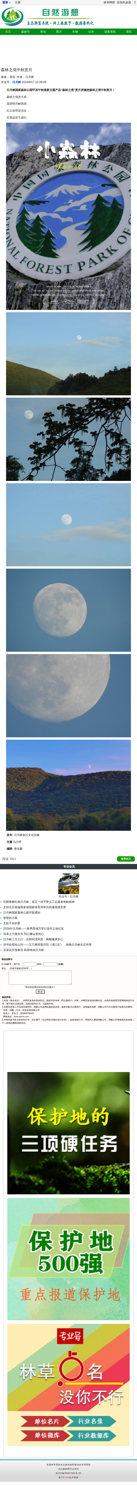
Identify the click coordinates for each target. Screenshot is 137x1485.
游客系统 (110, 31)
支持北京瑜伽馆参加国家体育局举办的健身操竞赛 (34, 907)
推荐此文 (126, 859)
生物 (75, 31)
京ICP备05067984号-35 (68, 1473)
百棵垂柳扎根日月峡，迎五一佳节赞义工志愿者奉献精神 (39, 901)
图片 (59, 31)
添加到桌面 (124, 2)
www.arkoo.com (21, 1016)
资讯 (43, 31)
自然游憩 (48, 15)
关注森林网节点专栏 (68, 1469)
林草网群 (109, 2)
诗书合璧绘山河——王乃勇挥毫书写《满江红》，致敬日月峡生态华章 (47, 944)
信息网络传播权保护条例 (54, 1020)
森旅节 (25, 31)
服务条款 (14, 1000)
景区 (129, 31)
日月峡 (16, 82)
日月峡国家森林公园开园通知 (21, 912)
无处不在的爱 (11, 923)
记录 (91, 31)
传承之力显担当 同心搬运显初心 (23, 933)
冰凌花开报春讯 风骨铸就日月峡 (23, 949)
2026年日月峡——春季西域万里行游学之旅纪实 (33, 928)
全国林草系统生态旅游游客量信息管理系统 (69, 1464)
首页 (8, 31)
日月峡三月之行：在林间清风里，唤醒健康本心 (33, 939)
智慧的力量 (10, 917)
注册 (18, 2)
